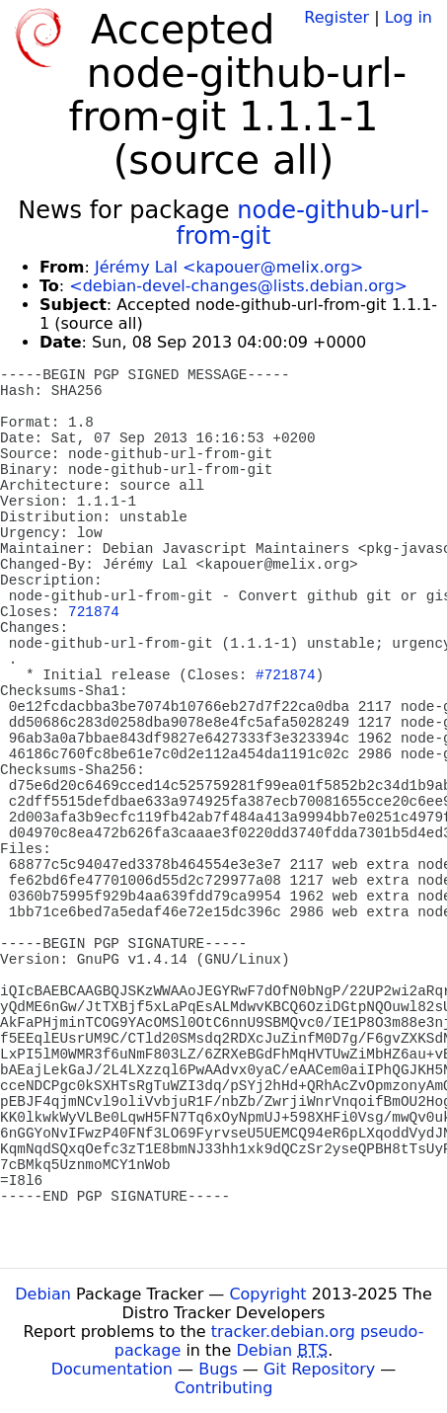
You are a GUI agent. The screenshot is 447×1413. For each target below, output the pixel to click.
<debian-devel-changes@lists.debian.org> (238, 285)
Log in (408, 17)
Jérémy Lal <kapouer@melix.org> (229, 267)
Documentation (112, 1369)
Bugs (218, 1369)
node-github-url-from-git (303, 223)
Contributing (224, 1387)
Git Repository (319, 1369)
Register (336, 17)
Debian (43, 1294)
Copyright (267, 1294)
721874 (93, 612)
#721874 (285, 675)
